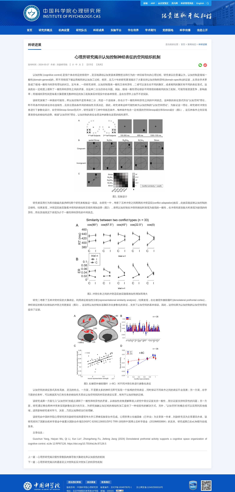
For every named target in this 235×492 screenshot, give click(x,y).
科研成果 (98, 23)
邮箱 (145, 3)
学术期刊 (150, 23)
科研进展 (203, 38)
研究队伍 (81, 23)
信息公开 (202, 23)
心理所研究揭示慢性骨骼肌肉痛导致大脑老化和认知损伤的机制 (71, 450)
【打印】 (90, 58)
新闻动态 (192, 38)
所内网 (174, 3)
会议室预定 (163, 3)
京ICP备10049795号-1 (121, 480)
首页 (29, 23)
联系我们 (105, 475)
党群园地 (167, 23)
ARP (153, 3)
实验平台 (116, 23)
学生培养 (133, 23)
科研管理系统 (187, 3)
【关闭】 (99, 58)
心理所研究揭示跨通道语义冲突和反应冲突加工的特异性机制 (70, 455)
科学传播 (185, 23)
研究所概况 (45, 23)
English (200, 3)
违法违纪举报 (74, 475)
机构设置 (64, 23)
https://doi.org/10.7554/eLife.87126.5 (86, 437)
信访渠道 (91, 475)
